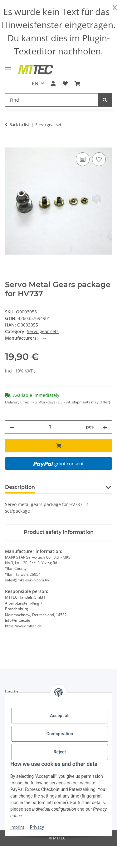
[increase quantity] (105, 427)
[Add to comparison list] (83, 159)
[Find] (51, 100)
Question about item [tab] (71, 487)
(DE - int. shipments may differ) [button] (83, 402)
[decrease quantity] (12, 427)
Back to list (19, 124)
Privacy (37, 827)
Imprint (17, 827)
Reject (60, 751)
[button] (53, 83)
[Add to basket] (10, 143)
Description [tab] (20, 487)
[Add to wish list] (99, 159)
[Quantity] (50, 427)
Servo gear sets (43, 331)
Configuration (59, 733)
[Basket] (77, 83)
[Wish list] (65, 83)
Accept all (59, 715)
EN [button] (35, 83)
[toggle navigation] (8, 66)
